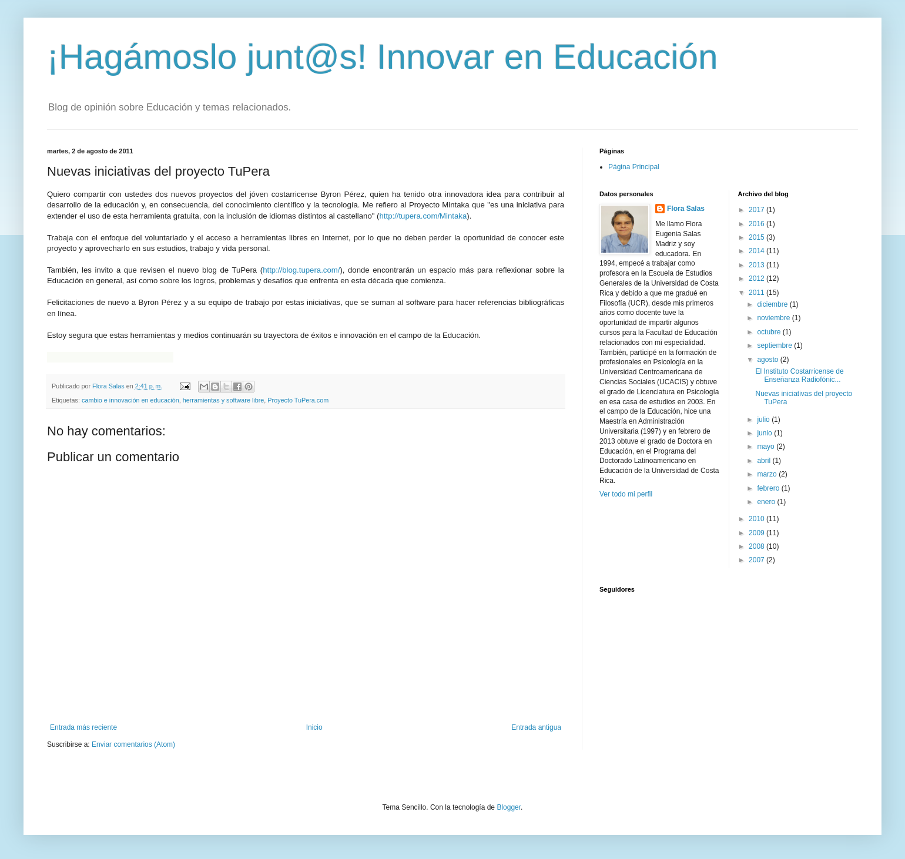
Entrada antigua (536, 727)
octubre (769, 332)
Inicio (314, 727)
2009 (757, 533)
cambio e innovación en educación (130, 400)
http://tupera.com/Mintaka (423, 216)
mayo (766, 446)
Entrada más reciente (83, 727)
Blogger (509, 807)
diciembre (773, 304)
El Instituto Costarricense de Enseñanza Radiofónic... (799, 375)
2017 (757, 210)
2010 (757, 519)
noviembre (774, 318)
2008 (757, 546)
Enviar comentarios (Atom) (133, 744)
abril (764, 461)
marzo (768, 474)
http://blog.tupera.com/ (301, 270)
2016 (757, 224)
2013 (757, 265)
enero (767, 502)
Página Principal (633, 167)
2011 (757, 292)
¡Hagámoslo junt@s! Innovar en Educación (382, 56)
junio (765, 433)
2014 (757, 251)
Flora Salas (686, 208)
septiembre (775, 345)
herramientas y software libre (223, 400)
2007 (757, 560)
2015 (757, 237)
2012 (757, 278)
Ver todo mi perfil (625, 494)
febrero (769, 488)
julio (764, 419)
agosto (768, 359)
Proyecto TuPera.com (298, 400)
